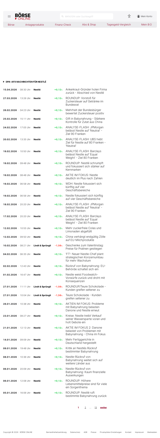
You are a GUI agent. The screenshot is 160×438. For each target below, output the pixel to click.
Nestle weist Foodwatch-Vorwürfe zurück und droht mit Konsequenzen (85, 278)
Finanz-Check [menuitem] (63, 24)
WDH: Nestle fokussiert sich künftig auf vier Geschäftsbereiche (84, 187)
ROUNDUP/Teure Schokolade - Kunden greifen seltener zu (86, 288)
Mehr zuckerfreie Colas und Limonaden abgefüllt (83, 229)
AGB (85, 432)
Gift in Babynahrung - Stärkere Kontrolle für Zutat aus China (85, 120)
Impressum (139, 432)
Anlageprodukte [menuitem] (34, 24)
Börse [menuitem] (11, 24)
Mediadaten (152, 432)
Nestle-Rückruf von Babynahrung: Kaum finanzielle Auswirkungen (85, 372)
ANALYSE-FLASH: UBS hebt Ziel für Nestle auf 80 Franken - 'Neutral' (86, 142)
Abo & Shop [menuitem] (89, 24)
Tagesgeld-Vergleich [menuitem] (119, 24)
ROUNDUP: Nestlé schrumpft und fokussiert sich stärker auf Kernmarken (85, 166)
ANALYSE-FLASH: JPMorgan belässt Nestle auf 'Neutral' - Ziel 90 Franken (84, 130)
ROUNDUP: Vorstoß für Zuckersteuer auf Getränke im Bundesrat (84, 101)
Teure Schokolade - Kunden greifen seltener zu (83, 296)
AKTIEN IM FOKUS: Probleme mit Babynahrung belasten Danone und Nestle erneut (85, 307)
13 (96, 407)
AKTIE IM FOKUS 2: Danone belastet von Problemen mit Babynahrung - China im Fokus (85, 331)
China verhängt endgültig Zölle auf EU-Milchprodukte (85, 238)
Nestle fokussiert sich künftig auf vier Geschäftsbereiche (84, 197)
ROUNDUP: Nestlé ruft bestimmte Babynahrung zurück (86, 394)
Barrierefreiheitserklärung (56, 432)
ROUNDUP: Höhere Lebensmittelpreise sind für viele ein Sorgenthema (86, 384)
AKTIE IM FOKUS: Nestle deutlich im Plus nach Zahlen (84, 176)
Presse (93, 432)
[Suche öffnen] (86, 16)
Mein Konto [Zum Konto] (144, 16)
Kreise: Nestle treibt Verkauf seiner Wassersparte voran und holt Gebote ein (85, 319)
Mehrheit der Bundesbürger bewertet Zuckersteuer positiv (85, 111)
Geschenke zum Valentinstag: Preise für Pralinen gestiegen (85, 247)
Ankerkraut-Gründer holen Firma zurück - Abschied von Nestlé (86, 91)
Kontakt (128, 432)
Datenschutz (75, 432)
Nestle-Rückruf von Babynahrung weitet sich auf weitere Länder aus (84, 360)
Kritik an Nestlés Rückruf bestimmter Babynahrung (82, 349)
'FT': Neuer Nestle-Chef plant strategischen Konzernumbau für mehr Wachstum (84, 257)
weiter (103, 407)
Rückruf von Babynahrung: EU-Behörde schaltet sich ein (86, 267)
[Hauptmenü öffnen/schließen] (9, 16)
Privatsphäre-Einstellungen (111, 432)
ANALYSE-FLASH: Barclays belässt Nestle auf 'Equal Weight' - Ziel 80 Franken (83, 154)
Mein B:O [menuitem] (146, 24)
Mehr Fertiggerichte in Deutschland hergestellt (81, 341)
